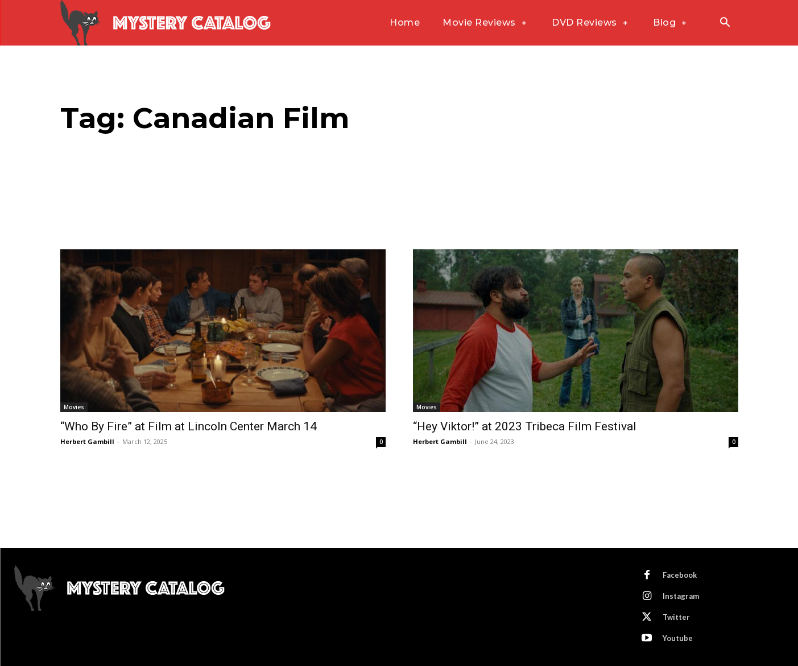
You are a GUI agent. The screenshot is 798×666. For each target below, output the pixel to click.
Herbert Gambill (87, 441)
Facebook (680, 574)
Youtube (678, 638)
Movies (74, 407)
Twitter (676, 617)
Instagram (681, 596)
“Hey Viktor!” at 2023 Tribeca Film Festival (524, 426)
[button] (725, 23)
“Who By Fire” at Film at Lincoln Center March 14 (188, 426)
